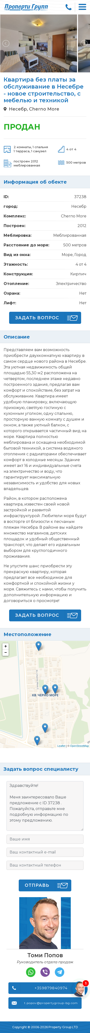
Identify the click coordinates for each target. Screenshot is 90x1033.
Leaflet (61, 745)
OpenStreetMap (79, 745)
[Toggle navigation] (82, 7)
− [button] (5, 653)
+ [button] (5, 646)
